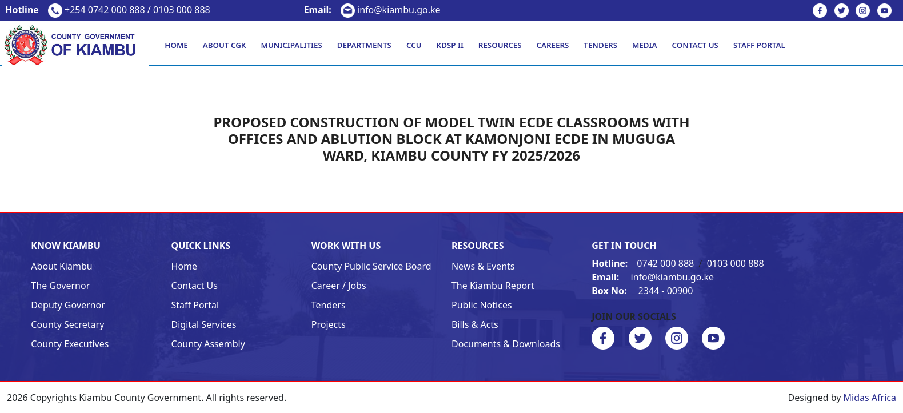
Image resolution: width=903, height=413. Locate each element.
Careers (552, 45)
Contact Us (695, 45)
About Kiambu (61, 266)
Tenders (600, 45)
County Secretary (67, 324)
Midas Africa (870, 397)
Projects (328, 324)
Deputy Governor (68, 305)
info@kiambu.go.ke (372, 9)
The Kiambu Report (493, 285)
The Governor (60, 285)
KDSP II (450, 45)
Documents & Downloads (506, 344)
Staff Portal (759, 45)
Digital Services (204, 324)
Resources (500, 45)
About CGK (224, 45)
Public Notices (482, 305)
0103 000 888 (735, 263)
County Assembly (208, 344)
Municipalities (291, 45)
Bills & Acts (475, 324)
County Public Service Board (371, 266)
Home (176, 45)
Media (644, 45)
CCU (414, 45)
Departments (364, 45)
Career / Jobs (338, 285)
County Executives (70, 344)
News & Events (483, 266)
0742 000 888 (644, 263)
